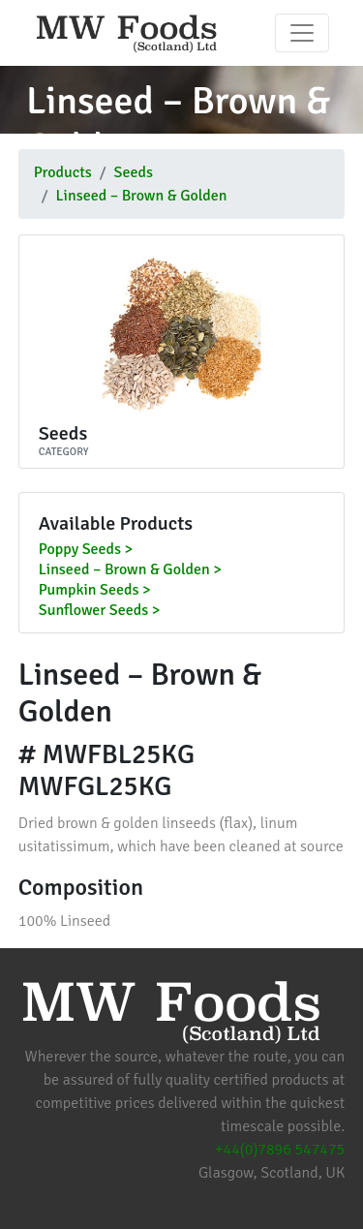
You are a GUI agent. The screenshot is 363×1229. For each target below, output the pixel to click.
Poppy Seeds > (86, 550)
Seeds (133, 172)
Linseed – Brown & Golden (141, 195)
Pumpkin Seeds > (95, 590)
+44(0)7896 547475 (280, 1149)
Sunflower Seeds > (100, 611)
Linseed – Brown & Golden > (130, 570)
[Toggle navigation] (302, 33)
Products (63, 172)
